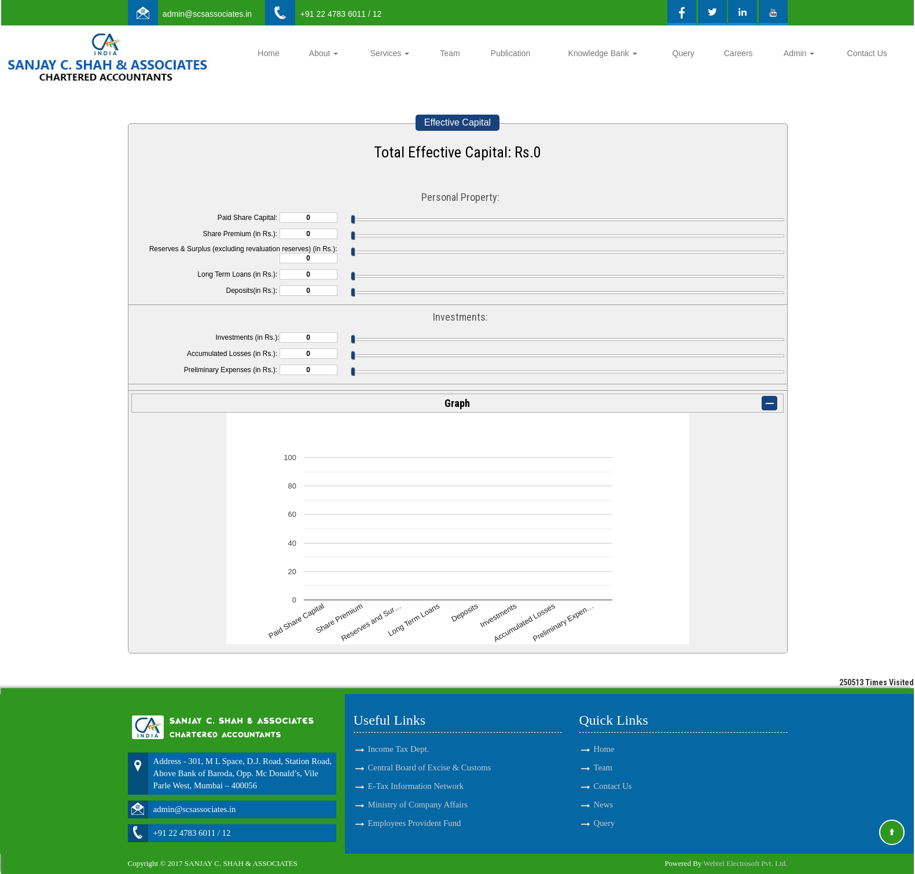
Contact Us (867, 53)
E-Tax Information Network (416, 780)
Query (683, 53)
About (323, 53)
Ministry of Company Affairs (418, 799)
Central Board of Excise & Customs (429, 762)
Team (450, 53)
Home (268, 53)
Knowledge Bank (602, 53)
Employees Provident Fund (414, 817)
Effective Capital (457, 122)
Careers (738, 53)
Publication (511, 53)
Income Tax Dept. (398, 743)
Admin (799, 53)
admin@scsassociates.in (207, 14)
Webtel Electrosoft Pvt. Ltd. (745, 863)
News (603, 799)
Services (390, 53)
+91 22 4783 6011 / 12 (341, 14)
